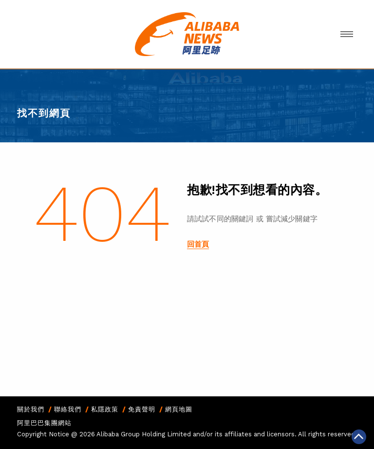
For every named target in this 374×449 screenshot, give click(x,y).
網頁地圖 (178, 409)
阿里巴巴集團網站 (44, 423)
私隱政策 (104, 409)
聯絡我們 (67, 409)
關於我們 (30, 409)
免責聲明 (141, 409)
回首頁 (198, 244)
